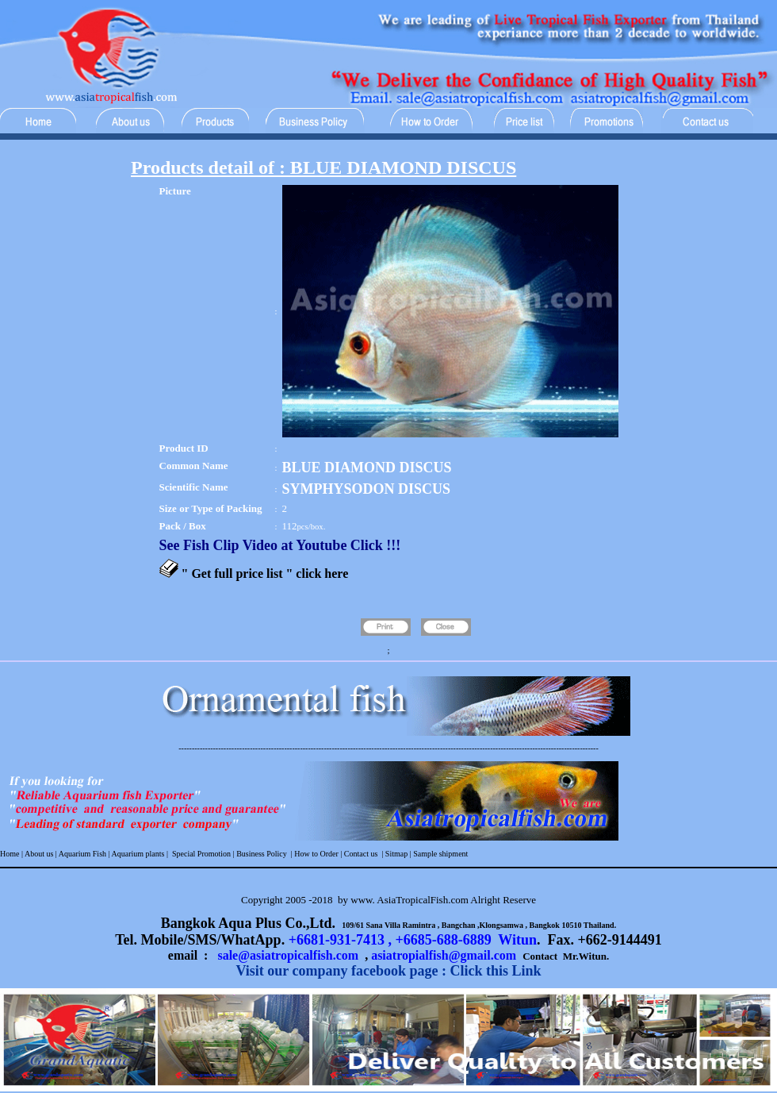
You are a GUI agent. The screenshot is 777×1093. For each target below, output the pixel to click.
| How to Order (314, 853)
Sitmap (396, 853)
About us (39, 853)
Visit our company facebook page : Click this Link (388, 971)
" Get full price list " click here (265, 573)
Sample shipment (440, 853)
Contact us (361, 853)
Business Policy (261, 853)
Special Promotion (201, 853)
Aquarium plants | (140, 853)
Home (9, 853)
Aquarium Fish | (84, 853)
